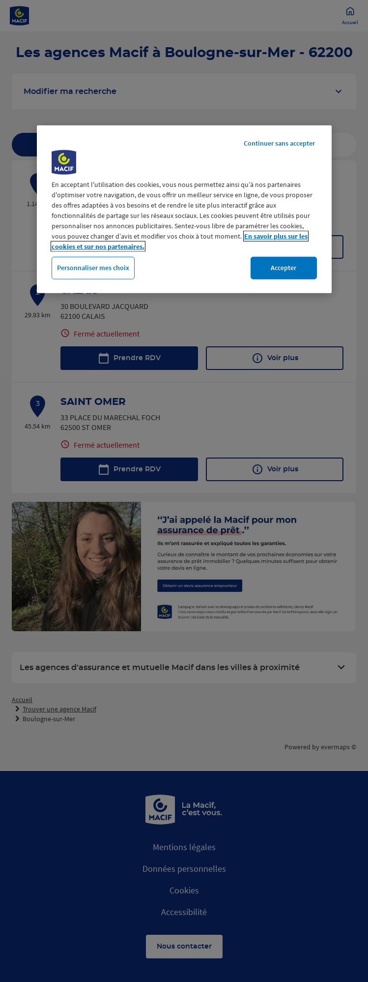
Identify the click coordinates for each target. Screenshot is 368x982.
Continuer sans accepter (279, 143)
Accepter (283, 267)
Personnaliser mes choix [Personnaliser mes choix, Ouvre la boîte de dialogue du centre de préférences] (93, 267)
